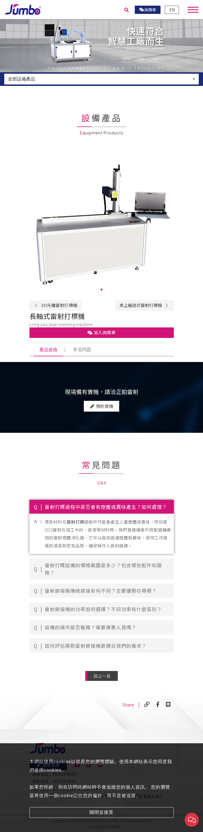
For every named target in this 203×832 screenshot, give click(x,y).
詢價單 (147, 9)
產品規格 (48, 349)
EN (172, 9)
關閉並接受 (101, 812)
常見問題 (82, 349)
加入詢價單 (101, 332)
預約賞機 (101, 424)
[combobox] (101, 79)
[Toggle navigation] (193, 9)
